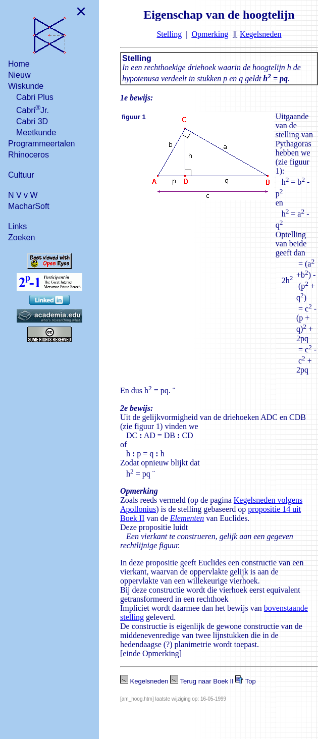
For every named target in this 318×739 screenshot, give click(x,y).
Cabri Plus (35, 97)
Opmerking (209, 34)
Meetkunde (36, 132)
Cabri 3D (32, 121)
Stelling (169, 34)
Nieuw (19, 75)
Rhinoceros (28, 154)
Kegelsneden (261, 34)
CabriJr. (32, 109)
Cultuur (21, 175)
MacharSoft (28, 206)
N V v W (23, 195)
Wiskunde (25, 86)
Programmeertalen (41, 143)
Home (19, 64)
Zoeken (21, 237)
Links (17, 226)
